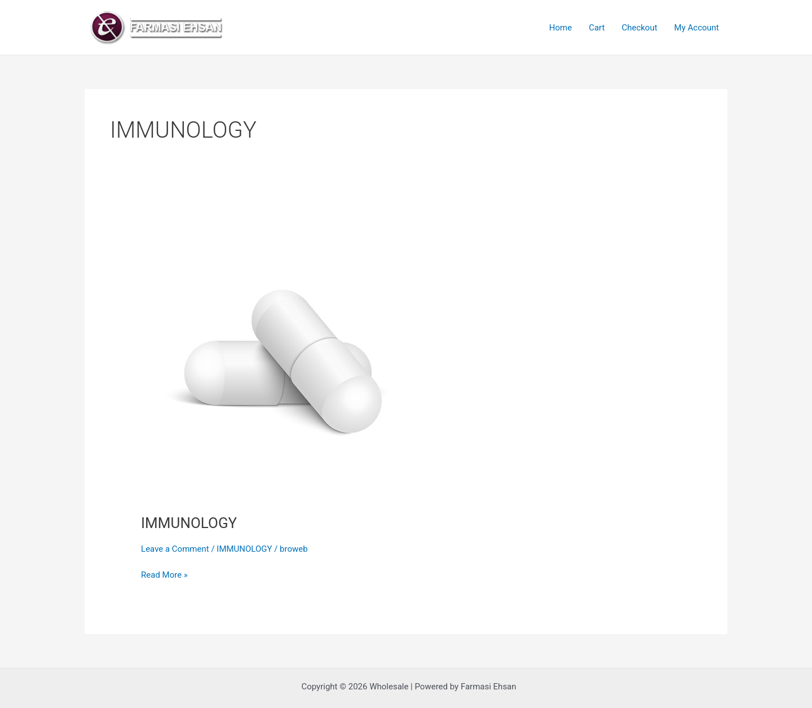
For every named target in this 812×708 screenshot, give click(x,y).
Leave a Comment (175, 549)
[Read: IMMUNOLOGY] (282, 359)
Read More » (164, 574)
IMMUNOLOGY (189, 522)
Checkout (639, 28)
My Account (696, 28)
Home (560, 28)
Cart (596, 28)
